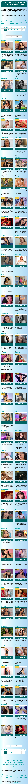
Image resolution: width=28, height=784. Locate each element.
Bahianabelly (4, 703)
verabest (17, 625)
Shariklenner (4, 293)
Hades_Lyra (17, 157)
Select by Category (16, 36)
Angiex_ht (17, 352)
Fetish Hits (16, 781)
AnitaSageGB (4, 625)
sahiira (2, 586)
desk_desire (4, 98)
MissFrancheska (19, 684)
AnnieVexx (3, 567)
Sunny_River (18, 664)
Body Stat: (7, 51)
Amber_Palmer (18, 254)
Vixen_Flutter (18, 488)
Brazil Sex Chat (17, 21)
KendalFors (3, 371)
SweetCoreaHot (18, 274)
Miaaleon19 (17, 703)
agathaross (17, 586)
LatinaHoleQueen (5, 488)
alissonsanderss (19, 59)
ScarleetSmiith (4, 469)
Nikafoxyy (3, 118)
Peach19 (3, 410)
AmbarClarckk (18, 469)
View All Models (5, 27)
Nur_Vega (3, 391)
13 (8, 29)
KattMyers (17, 528)
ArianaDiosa (4, 528)
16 (17, 29)
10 (24, 27)
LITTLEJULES (4, 78)
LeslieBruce (3, 333)
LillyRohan (3, 59)
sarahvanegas (4, 547)
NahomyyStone (4, 684)
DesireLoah (3, 254)
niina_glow (3, 196)
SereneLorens (4, 723)
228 (23, 29)
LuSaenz (3, 235)
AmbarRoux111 (4, 216)
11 (2, 29)
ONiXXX (17, 508)
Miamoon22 (17, 410)
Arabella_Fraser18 (19, 391)
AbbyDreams (18, 78)
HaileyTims (17, 235)
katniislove (17, 567)
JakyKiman (17, 98)
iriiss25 (16, 723)
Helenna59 (3, 40)
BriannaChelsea (18, 645)
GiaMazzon (3, 157)
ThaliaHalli (17, 196)
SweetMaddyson (19, 137)
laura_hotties (4, 430)
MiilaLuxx (17, 293)
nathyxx (17, 313)
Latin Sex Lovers (2, 21)
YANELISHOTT (4, 137)
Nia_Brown (3, 605)
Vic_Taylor (3, 352)
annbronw (17, 333)
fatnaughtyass (4, 313)
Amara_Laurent (18, 176)
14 (11, 29)
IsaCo (16, 450)
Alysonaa (17, 118)
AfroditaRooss (4, 274)
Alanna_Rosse (18, 430)
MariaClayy (17, 371)
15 (14, 29)
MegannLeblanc (5, 664)
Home (8, 36)
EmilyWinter (4, 645)
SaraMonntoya (18, 547)
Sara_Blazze (4, 176)
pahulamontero (4, 508)
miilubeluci (3, 450)
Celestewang (18, 40)
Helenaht (17, 605)
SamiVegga (17, 216)
